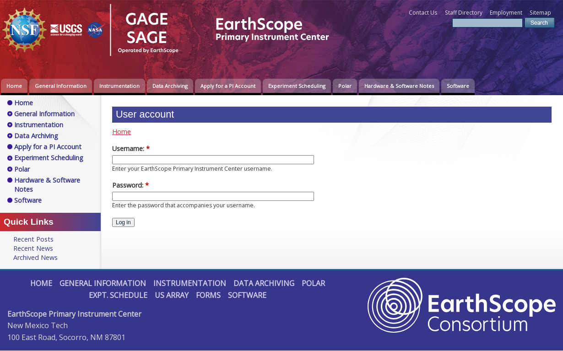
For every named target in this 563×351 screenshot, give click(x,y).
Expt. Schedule (118, 295)
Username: (131, 148)
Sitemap (540, 12)
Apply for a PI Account (227, 85)
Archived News (35, 257)
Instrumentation (119, 85)
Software (458, 85)
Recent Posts (33, 239)
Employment (506, 12)
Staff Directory (463, 12)
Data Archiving (170, 85)
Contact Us (423, 12)
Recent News (33, 248)
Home (14, 85)
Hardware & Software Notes (399, 85)
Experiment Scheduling (296, 85)
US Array (172, 295)
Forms (208, 295)
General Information (61, 85)
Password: (130, 185)
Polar (345, 85)
